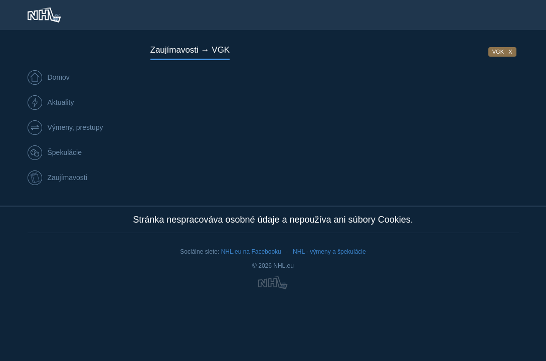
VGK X (502, 52)
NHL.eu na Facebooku (251, 251)
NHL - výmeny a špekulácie (329, 251)
